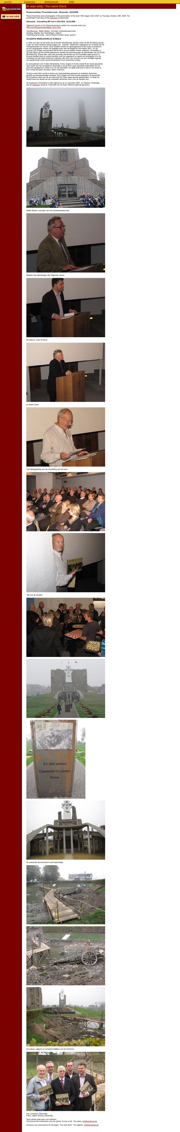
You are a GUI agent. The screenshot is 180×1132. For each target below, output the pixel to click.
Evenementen (29, 2)
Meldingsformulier (51, 2)
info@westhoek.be (89, 1121)
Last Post (7, 2)
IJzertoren (54, 18)
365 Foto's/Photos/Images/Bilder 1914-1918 (43, 27)
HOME (71, 2)
